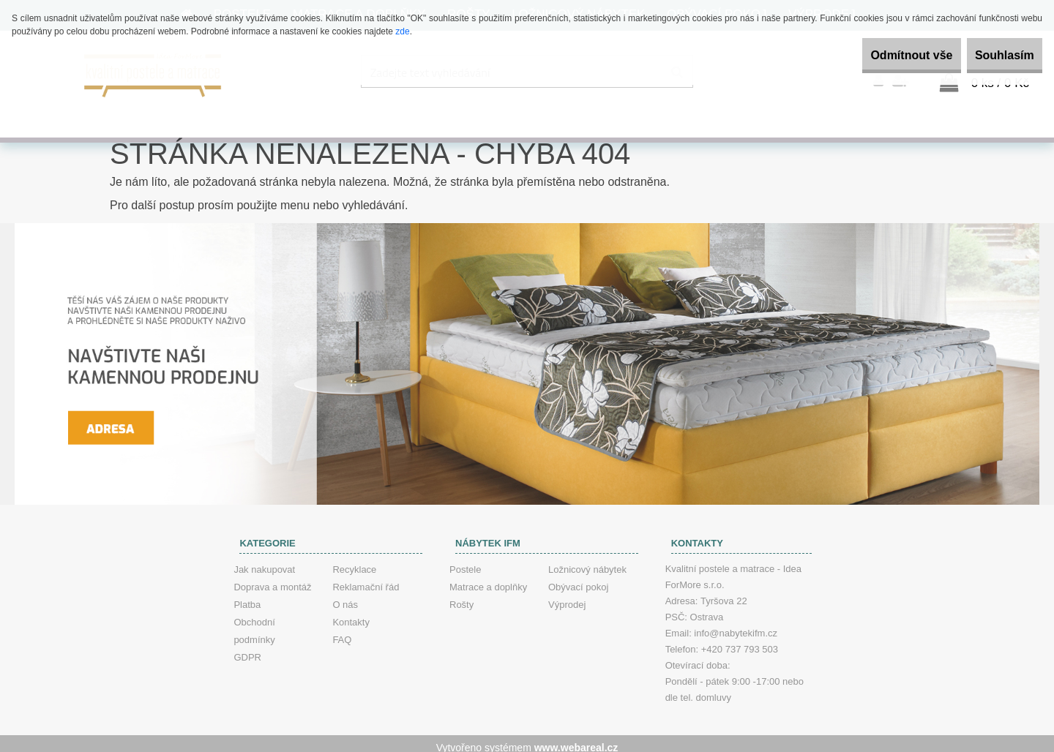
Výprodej (567, 596)
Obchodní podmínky (253, 623)
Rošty (461, 596)
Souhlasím (994, 55)
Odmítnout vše (881, 55)
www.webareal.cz (576, 739)
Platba (247, 596)
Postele (465, 561)
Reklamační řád (365, 579)
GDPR (247, 649)
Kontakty (351, 614)
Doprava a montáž (272, 579)
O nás (345, 596)
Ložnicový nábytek (587, 561)
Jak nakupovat (264, 561)
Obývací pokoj (578, 579)
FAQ (341, 631)
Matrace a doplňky (488, 579)
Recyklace (354, 561)
